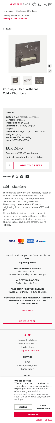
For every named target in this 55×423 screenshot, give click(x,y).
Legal (27, 375)
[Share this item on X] (17, 176)
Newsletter (27, 321)
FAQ (27, 362)
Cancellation (27, 369)
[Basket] (50, 4)
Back (6, 29)
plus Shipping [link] (32, 153)
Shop (27, 335)
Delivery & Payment (27, 365)
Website (27, 310)
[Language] (34, 4)
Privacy (39, 419)
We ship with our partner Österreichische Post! (27, 257)
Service (27, 357)
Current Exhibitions (27, 340)
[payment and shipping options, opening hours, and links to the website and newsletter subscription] (27, 281)
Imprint (48, 419)
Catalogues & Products (27, 350)
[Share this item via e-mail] (27, 176)
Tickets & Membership (27, 343)
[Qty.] (9, 165)
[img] (50, 71)
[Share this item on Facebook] (13, 176)
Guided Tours (27, 347)
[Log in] (45, 4)
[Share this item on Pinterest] (21, 176)
